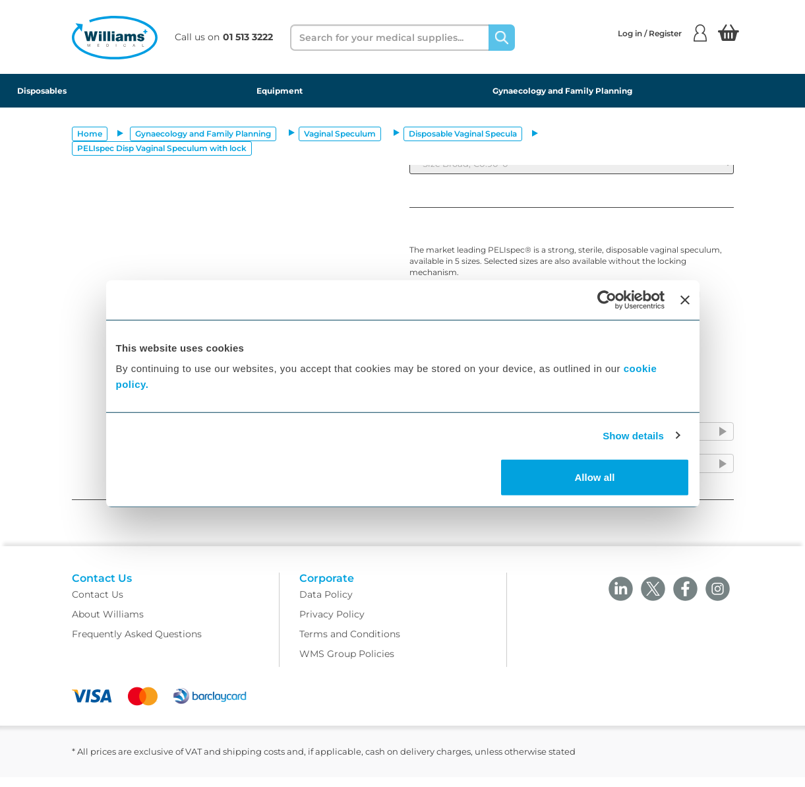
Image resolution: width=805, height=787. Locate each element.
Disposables (42, 91)
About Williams (108, 624)
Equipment (279, 91)
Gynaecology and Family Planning (562, 91)
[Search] (502, 37)
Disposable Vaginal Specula (463, 134)
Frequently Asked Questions (137, 644)
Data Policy (326, 604)
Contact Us (97, 604)
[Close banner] (685, 299)
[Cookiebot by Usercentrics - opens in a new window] (607, 299)
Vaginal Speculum (340, 134)
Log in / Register (662, 33)
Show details (633, 435)
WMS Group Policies (346, 664)
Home (89, 134)
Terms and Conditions (349, 644)
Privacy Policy (332, 624)
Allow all (595, 477)
